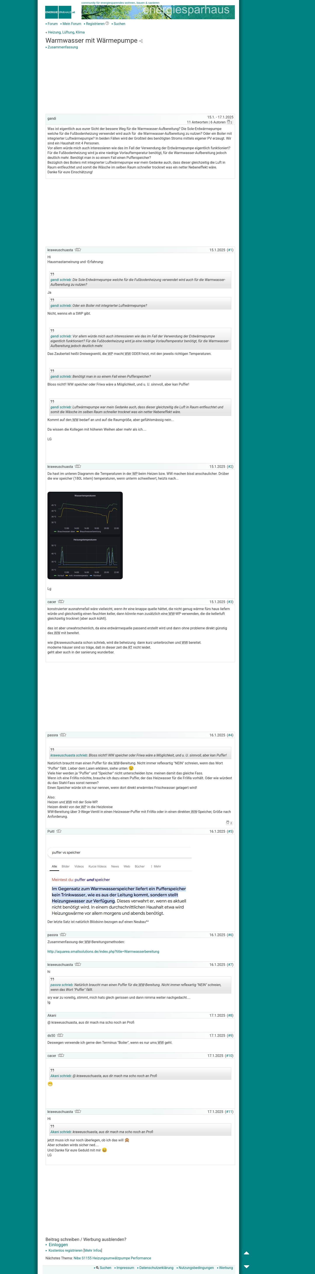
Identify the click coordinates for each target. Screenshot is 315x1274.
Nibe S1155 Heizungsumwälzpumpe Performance (112, 1258)
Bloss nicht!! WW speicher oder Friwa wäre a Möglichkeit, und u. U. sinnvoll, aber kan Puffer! (139, 753)
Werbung (225, 1268)
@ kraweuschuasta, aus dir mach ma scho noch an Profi (104, 1074)
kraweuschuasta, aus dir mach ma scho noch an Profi (102, 1130)
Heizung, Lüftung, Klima (66, 32)
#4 (230, 735)
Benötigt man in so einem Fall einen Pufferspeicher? (101, 374)
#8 (230, 1015)
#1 (230, 250)
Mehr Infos (92, 1250)
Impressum (124, 1268)
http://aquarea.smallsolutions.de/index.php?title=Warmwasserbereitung (103, 951)
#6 (230, 935)
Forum (52, 24)
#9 (230, 1036)
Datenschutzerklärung (155, 1268)
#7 (230, 965)
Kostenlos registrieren (64, 1250)
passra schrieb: (62, 985)
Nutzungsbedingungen (195, 1268)
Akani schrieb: (61, 1076)
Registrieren (94, 24)
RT (129, 647)
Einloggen (57, 1244)
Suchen (118, 24)
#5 (230, 831)
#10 (229, 1056)
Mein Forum (70, 24)
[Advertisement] (140, 82)
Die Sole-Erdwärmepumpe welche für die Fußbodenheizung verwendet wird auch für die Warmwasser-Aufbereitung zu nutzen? (138, 280)
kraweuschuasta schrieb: (69, 755)
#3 (230, 602)
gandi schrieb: (61, 280)
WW (127, 354)
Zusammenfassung (62, 47)
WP (110, 354)
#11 (229, 1112)
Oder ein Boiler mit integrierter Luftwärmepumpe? (99, 303)
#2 (230, 467)
